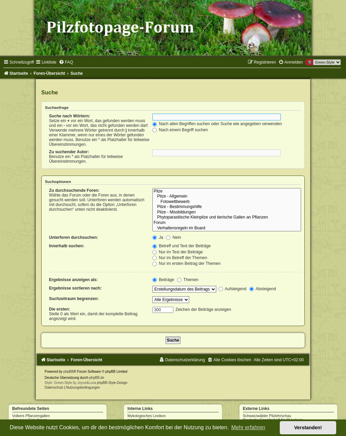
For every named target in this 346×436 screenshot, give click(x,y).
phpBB (69, 371)
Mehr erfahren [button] (248, 427)
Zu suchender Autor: (69, 152)
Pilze (226, 191)
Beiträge (163, 279)
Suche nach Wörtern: (69, 116)
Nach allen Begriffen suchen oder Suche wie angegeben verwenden (217, 123)
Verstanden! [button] (308, 427)
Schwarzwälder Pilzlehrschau (267, 416)
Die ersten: (59, 309)
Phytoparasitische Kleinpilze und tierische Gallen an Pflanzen (226, 217)
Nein (173, 237)
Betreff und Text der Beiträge (181, 246)
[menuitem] (66, 62)
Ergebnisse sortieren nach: (75, 288)
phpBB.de (96, 378)
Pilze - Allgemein (226, 196)
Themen (188, 279)
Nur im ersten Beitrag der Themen (186, 263)
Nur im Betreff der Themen (179, 257)
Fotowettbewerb (226, 202)
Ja (157, 237)
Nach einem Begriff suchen (180, 130)
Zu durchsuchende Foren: (74, 190)
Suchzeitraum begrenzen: (74, 298)
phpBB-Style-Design (112, 383)
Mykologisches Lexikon (146, 416)
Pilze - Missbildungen (226, 212)
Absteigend (262, 288)
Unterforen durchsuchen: (73, 237)
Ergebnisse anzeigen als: (73, 279)
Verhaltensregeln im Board (226, 228)
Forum (226, 223)
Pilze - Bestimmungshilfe (226, 207)
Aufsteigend (233, 288)
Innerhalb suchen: (66, 246)
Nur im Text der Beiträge (177, 252)
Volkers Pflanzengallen (31, 416)
